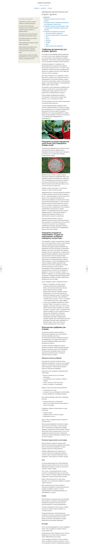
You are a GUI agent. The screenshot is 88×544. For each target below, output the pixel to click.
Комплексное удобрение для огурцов (54, 31)
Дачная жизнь (44, 3)
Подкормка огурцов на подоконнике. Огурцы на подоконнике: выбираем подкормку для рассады (56, 28)
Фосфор (48, 42)
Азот (47, 37)
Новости (43, 8)
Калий (47, 38)
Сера (47, 44)
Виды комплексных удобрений (54, 46)
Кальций (48, 40)
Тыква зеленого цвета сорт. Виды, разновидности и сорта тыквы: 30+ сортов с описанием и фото (28, 56)
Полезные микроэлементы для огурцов (56, 35)
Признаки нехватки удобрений (54, 33)
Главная (36, 8)
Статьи (50, 8)
